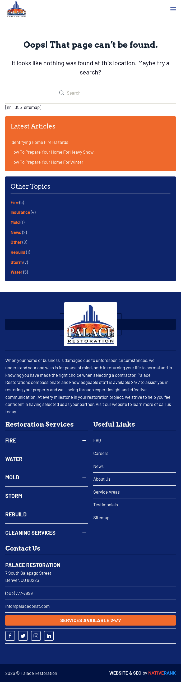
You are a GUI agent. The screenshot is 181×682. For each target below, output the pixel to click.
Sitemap (101, 517)
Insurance (20, 212)
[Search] (90, 92)
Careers (100, 453)
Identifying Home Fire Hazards (39, 142)
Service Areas (106, 491)
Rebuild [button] (16, 514)
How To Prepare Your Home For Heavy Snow (52, 151)
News (16, 232)
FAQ (97, 440)
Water (16, 271)
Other (16, 242)
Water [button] (13, 459)
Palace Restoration (33, 565)
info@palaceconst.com (27, 606)
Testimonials (105, 504)
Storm (17, 262)
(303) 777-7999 (19, 593)
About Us (101, 478)
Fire (14, 202)
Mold (15, 222)
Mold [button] (12, 477)
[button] (173, 9)
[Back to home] (16, 9)
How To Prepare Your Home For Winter (47, 162)
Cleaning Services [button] (30, 532)
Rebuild (18, 252)
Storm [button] (13, 496)
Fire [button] (10, 440)
